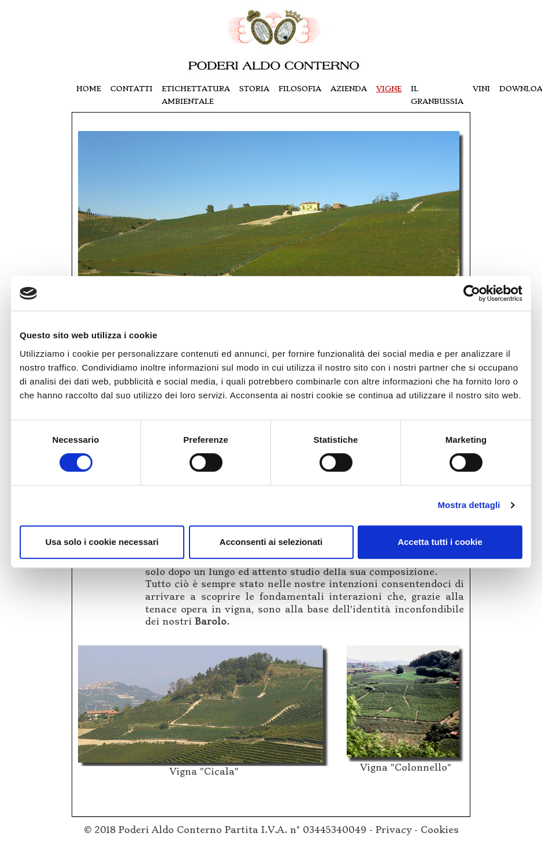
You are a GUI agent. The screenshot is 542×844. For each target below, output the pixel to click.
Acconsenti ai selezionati (271, 542)
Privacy (393, 830)
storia (254, 88)
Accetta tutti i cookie (440, 542)
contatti (131, 88)
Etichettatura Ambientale (196, 95)
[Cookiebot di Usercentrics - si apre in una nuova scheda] (471, 293)
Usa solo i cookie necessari (102, 542)
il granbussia (437, 95)
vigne (389, 88)
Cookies (440, 830)
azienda (349, 88)
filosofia (300, 88)
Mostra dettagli (468, 505)
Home (88, 88)
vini (481, 88)
